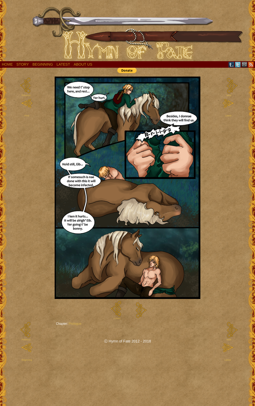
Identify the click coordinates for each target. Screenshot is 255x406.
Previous (26, 95)
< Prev (117, 318)
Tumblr (231, 64)
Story (22, 64)
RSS (251, 64)
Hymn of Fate (127, 32)
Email (244, 64)
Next (228, 95)
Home (7, 64)
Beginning (43, 64)
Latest (63, 64)
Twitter (238, 64)
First (26, 115)
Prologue (75, 324)
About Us (83, 64)
